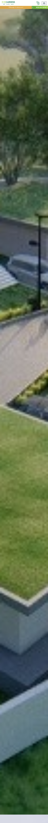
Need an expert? (40, 7)
